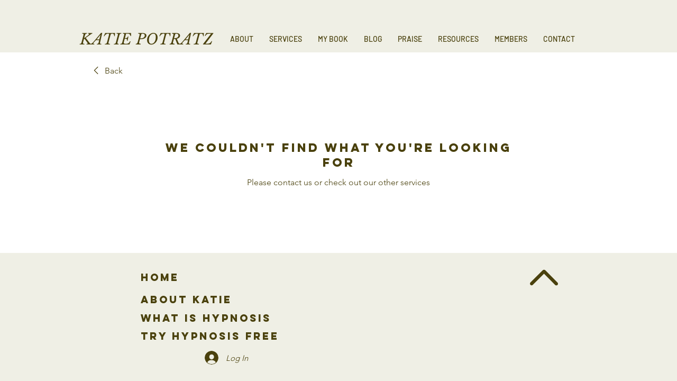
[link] (106, 71)
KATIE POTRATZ (146, 39)
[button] (285, 39)
